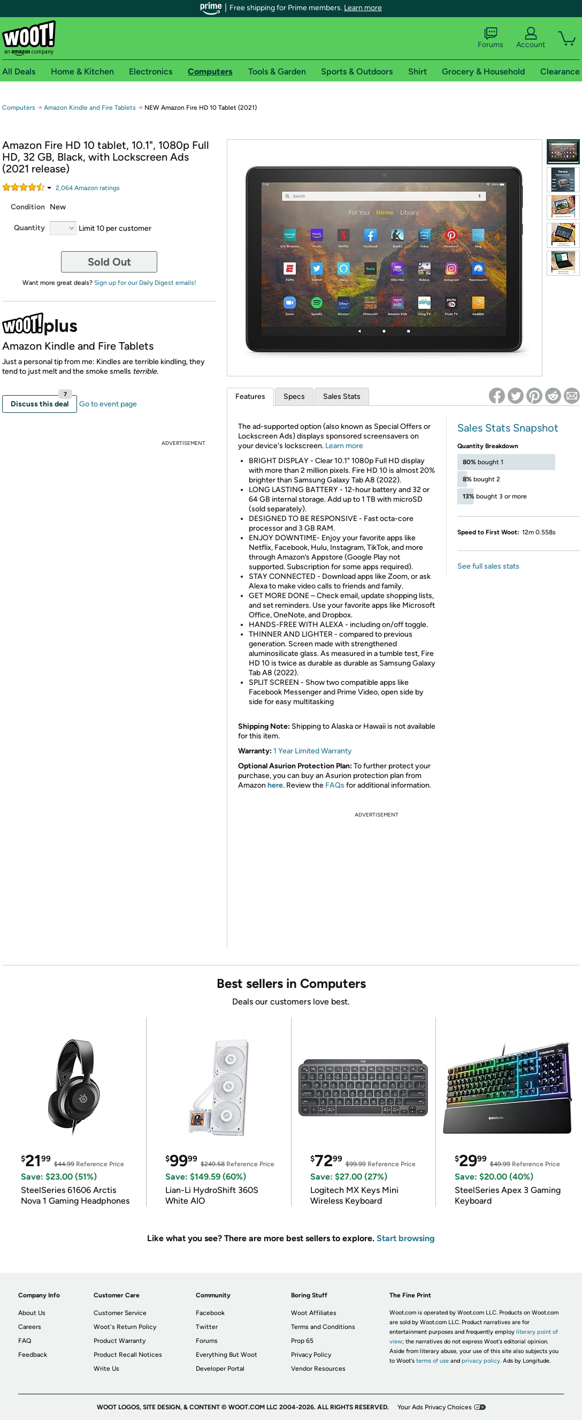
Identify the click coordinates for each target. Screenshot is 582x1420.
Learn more (363, 7)
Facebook (210, 1313)
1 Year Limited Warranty (312, 751)
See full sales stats (488, 566)
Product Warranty (120, 1341)
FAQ (24, 1341)
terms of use (432, 1360)
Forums (490, 38)
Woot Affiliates (313, 1313)
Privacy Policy (311, 1354)
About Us (31, 1313)
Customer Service (120, 1313)
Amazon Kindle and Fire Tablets (90, 107)
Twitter (207, 1327)
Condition (28, 207)
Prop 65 (302, 1341)
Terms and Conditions (323, 1327)
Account (530, 38)
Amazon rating (88, 188)
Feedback (32, 1354)
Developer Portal (220, 1368)
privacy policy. (481, 1360)
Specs (294, 396)
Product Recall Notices (128, 1354)
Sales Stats (342, 396)
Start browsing (406, 1238)
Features (250, 396)
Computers (18, 107)
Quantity (29, 227)
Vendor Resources (318, 1368)
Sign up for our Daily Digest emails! (145, 282)
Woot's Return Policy (125, 1327)
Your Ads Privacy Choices (434, 1407)
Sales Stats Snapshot (507, 427)
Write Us (106, 1368)
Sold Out (109, 261)
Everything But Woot (226, 1354)
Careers (29, 1327)
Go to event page (108, 404)
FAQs (334, 785)
